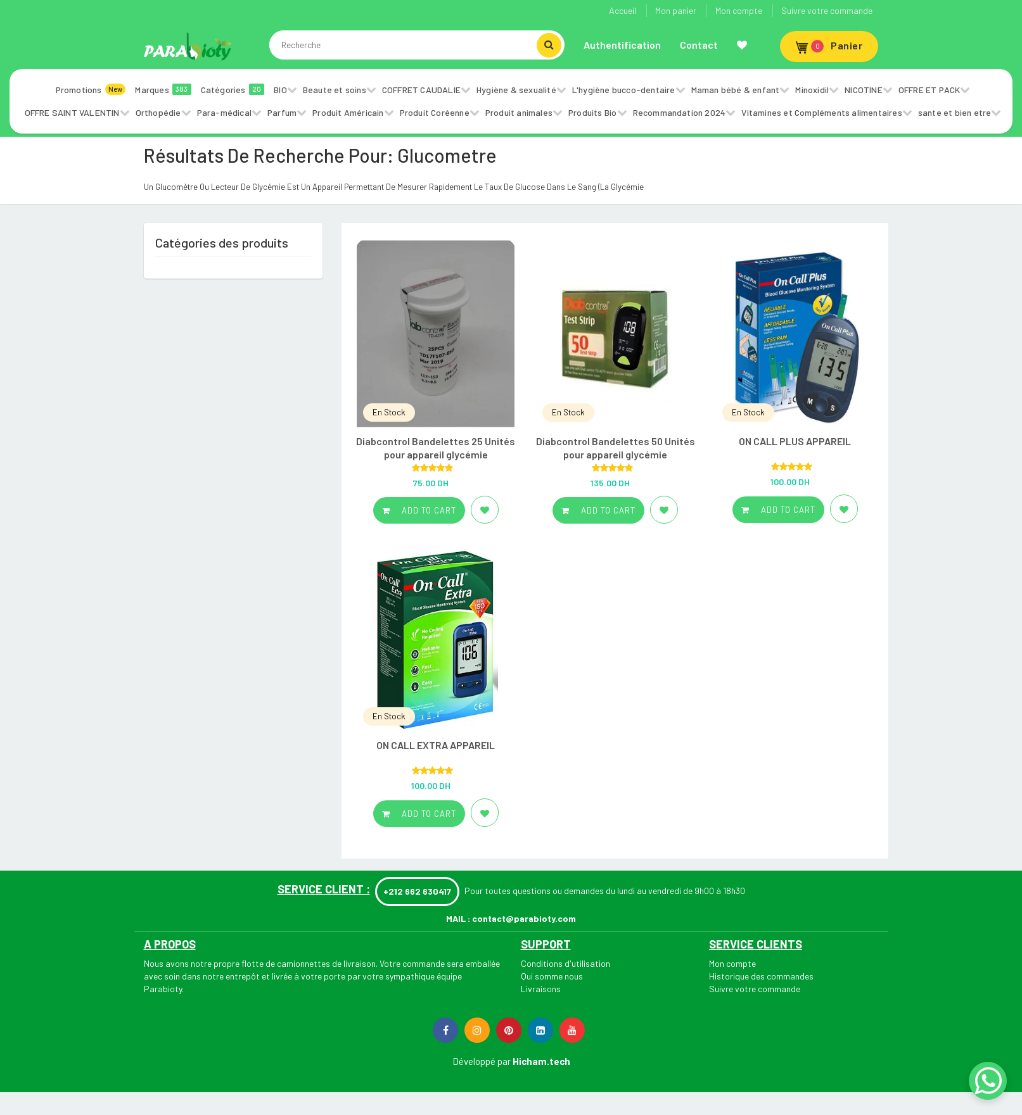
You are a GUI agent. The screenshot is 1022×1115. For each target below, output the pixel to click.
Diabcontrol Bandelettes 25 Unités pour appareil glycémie (435, 447)
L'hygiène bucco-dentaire (623, 89)
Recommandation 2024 (679, 112)
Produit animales (519, 112)
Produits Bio (592, 112)
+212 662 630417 (417, 891)
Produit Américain (347, 112)
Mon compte (738, 10)
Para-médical (224, 112)
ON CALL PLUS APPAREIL (795, 441)
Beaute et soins (334, 89)
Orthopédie (158, 112)
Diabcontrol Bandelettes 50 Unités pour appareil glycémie (615, 447)
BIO (280, 89)
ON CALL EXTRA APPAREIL (435, 745)
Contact (699, 45)
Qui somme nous (552, 976)
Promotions (91, 89)
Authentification (622, 45)
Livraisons (541, 988)
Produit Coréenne (434, 112)
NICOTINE (864, 89)
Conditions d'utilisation (565, 963)
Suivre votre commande (826, 10)
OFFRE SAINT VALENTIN (72, 112)
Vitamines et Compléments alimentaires (821, 112)
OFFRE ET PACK (929, 89)
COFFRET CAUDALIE (421, 89)
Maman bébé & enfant (735, 89)
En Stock (389, 412)
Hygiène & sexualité (516, 89)
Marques (163, 89)
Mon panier (675, 10)
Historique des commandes (761, 976)
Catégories (233, 89)
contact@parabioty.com (524, 918)
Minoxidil (812, 89)
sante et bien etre (955, 112)
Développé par (481, 1061)
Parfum (282, 112)
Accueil (622, 10)
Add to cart (419, 510)
